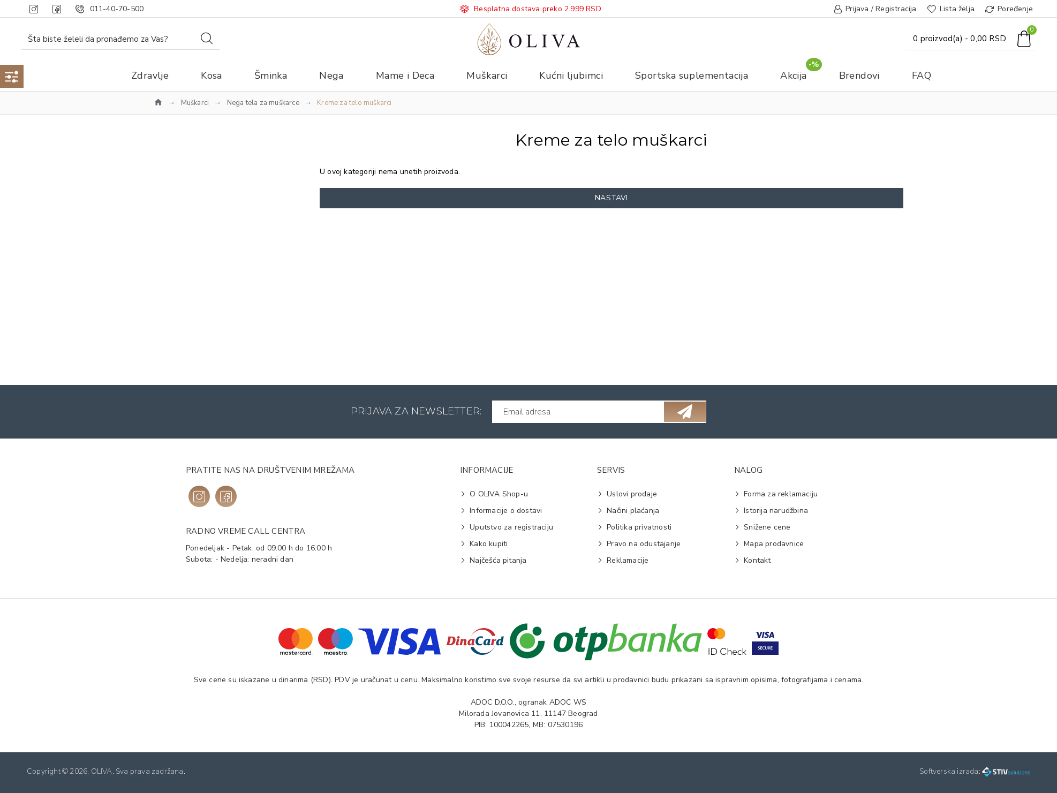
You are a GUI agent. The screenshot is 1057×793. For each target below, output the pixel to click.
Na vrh (183, 230)
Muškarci (195, 103)
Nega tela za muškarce (263, 103)
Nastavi (611, 198)
